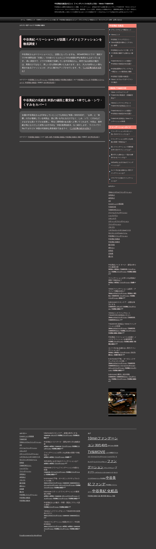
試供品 (110, 250)
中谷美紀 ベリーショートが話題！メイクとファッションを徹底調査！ (122, 338)
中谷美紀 (103, 478)
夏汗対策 (111, 245)
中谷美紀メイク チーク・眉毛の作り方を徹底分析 (122, 266)
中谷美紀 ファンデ (83, 79)
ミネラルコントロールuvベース (119, 230)
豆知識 (110, 253)
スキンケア (112, 218)
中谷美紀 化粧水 (66, 79)
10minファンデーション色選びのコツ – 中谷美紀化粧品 (62, 523)
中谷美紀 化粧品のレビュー (68, 20)
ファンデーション (114, 224)
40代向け (111, 198)
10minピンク (30, 20)
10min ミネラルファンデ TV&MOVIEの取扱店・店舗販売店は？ (122, 95)
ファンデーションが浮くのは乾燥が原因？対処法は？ (122, 279)
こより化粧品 (110, 452)
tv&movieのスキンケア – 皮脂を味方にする (121, 303)
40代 (50, 137)
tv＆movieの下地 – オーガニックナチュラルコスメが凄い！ (121, 360)
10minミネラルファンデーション (120, 192)
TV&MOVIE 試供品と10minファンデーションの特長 (122, 325)
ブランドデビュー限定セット (88, 20)
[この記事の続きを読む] (80, 128)
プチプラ (111, 227)
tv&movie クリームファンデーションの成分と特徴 (61, 469)
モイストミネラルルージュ (117, 233)
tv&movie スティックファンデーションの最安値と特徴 (61, 492)
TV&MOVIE (112, 207)
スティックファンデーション (118, 221)
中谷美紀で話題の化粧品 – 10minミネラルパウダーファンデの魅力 (122, 79)
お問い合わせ (117, 20)
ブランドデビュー (109, 468)
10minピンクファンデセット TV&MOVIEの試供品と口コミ (119, 314)
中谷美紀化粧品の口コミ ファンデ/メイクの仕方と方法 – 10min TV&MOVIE (83, 3)
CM (109, 201)
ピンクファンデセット (100, 461)
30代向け (111, 195)
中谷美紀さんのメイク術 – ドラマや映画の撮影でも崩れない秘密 (122, 53)
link (110, 20)
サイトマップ (103, 20)
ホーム (23, 20)
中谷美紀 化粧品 (54, 79)
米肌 (79, 137)
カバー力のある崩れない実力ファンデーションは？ (122, 349)
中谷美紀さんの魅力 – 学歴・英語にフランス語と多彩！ (62, 503)
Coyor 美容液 (114, 445)
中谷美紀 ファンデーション (38, 79)
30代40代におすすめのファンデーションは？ (61, 461)
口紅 (99, 496)
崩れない (111, 248)
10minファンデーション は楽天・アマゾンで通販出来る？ (122, 290)
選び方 (110, 256)
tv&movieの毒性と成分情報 (119, 374)
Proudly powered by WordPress (31, 535)
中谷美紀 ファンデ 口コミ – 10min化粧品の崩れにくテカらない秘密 (122, 42)
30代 (46, 137)
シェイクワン (113, 215)
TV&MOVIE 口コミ (114, 210)
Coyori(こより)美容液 (115, 204)
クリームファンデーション (117, 212)
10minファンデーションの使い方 (47, 20)
